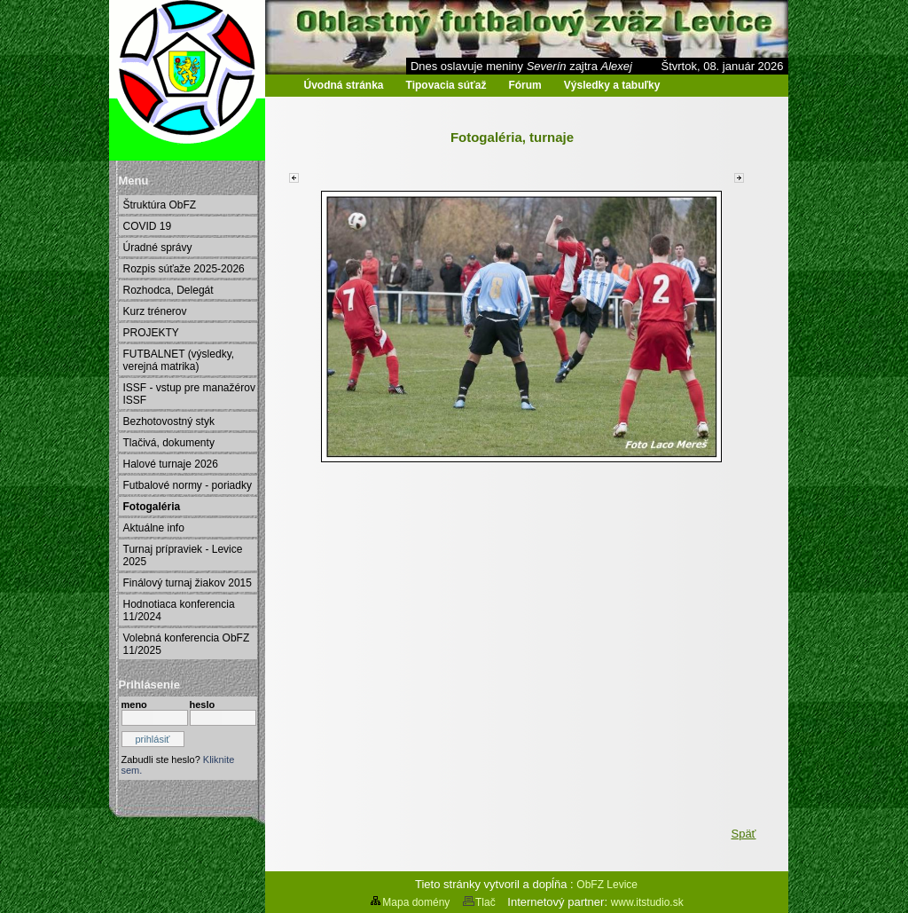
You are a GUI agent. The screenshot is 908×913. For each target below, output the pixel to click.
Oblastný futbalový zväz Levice (200, 98)
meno (134, 704)
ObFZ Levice (607, 884)
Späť (743, 833)
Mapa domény (409, 902)
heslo (202, 704)
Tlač (479, 902)
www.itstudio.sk (647, 902)
